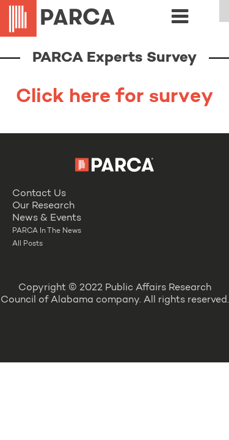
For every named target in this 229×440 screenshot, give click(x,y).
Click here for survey (114, 97)
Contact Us (39, 194)
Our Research (43, 206)
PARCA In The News (46, 231)
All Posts (27, 244)
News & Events (46, 218)
